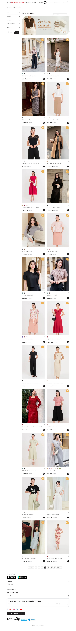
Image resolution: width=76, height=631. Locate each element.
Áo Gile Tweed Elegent (27, 119)
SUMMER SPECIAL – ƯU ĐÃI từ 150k (18, 2)
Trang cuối (59, 567)
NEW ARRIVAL (17, 7)
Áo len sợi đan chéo (51, 471)
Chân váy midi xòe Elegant (53, 514)
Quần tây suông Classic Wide (29, 75)
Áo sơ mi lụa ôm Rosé (52, 427)
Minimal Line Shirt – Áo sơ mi (53, 119)
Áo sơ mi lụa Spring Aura (28, 339)
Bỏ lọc (10, 32)
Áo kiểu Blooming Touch (52, 251)
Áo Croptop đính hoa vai (28, 295)
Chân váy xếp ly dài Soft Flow (29, 471)
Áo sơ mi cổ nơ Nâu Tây (52, 295)
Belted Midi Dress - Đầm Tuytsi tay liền (56, 383)
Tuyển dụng (9, 587)
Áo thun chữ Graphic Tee (28, 514)
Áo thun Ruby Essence (27, 251)
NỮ (7, 2)
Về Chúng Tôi (34, 2)
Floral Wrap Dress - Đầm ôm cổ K (55, 558)
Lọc (17, 32)
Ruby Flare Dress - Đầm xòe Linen (54, 339)
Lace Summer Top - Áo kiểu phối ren (30, 163)
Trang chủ (9, 7)
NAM (10, 2)
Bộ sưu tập (28, 2)
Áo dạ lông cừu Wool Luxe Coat (54, 163)
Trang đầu (31, 567)
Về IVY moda (10, 584)
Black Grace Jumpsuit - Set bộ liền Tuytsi (31, 383)
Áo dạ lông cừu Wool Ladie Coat (54, 207)
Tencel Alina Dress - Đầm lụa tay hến (31, 207)
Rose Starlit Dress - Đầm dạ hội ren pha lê (32, 427)
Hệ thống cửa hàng (11, 589)
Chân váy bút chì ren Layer (53, 75)
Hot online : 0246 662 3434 (16, 614)
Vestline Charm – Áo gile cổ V (29, 558)
